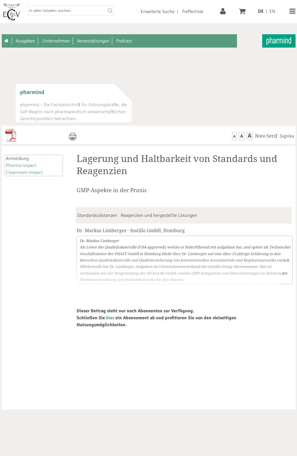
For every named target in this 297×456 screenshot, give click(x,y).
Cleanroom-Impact (24, 172)
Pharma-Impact (21, 165)
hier (110, 318)
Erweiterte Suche (158, 12)
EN (272, 11)
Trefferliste (192, 12)
